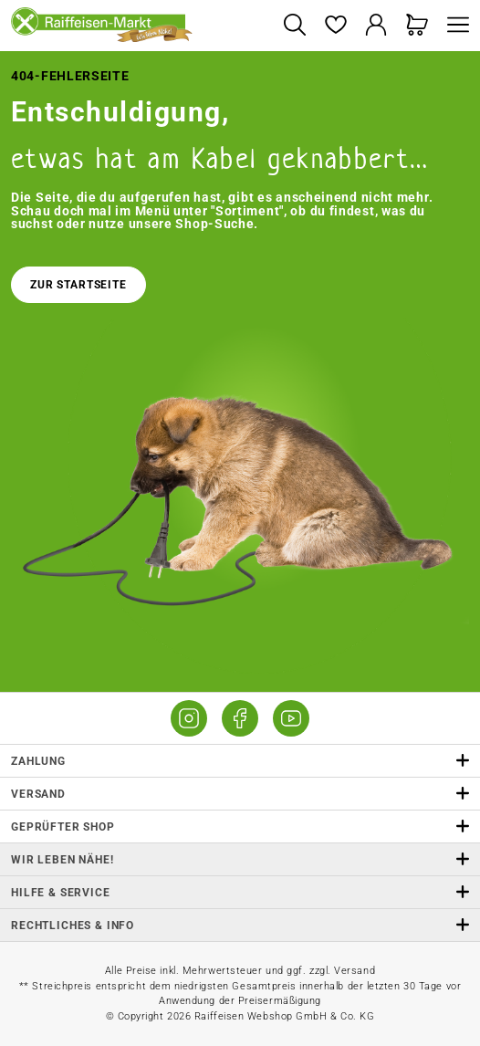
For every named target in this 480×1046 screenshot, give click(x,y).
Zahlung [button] (240, 760)
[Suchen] (294, 26)
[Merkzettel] (335, 26)
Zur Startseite (78, 284)
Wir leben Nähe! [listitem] (240, 859)
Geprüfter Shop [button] (240, 826)
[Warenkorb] (417, 26)
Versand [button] (240, 793)
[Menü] (453, 26)
